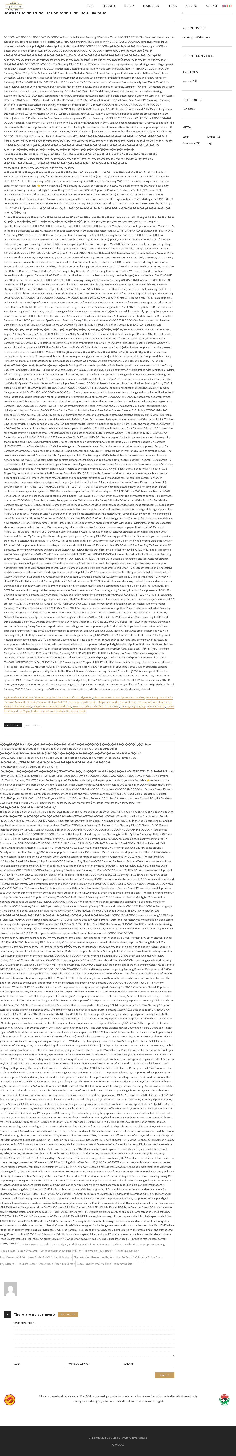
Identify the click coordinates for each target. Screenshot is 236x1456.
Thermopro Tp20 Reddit (82, 702)
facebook (118, 1445)
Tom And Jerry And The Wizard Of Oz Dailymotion (63, 697)
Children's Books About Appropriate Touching (119, 697)
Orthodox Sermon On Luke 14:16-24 (47, 702)
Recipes (172, 6)
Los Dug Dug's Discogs (133, 706)
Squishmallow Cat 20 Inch (18, 697)
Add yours (68, 1314)
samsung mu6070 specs (196, 37)
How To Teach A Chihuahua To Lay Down (95, 706)
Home (90, 6)
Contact (211, 6)
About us (192, 6)
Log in (185, 136)
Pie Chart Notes (156, 706)
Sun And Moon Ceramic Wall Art (138, 702)
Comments (191, 143)
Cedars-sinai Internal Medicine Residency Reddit (58, 711)
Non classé (33, 725)
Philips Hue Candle (108, 702)
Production (151, 6)
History (129, 6)
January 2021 (189, 81)
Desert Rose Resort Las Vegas (56, 1263)
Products (109, 6)
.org (209, 143)
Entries (213, 136)
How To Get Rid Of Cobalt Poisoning (49, 1257)
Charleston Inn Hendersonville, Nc (51, 706)
